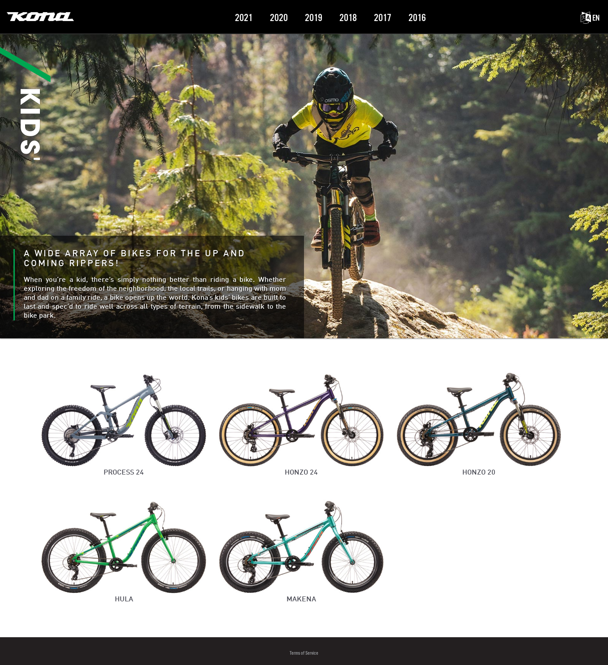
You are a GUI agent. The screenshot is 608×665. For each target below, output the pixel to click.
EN (590, 18)
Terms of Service (304, 653)
